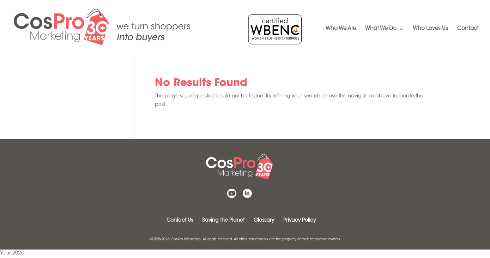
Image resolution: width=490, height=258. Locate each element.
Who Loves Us (430, 28)
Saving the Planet (223, 220)
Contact (468, 28)
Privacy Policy (299, 220)
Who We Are (341, 28)
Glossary (264, 220)
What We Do (381, 28)
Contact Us (180, 220)
